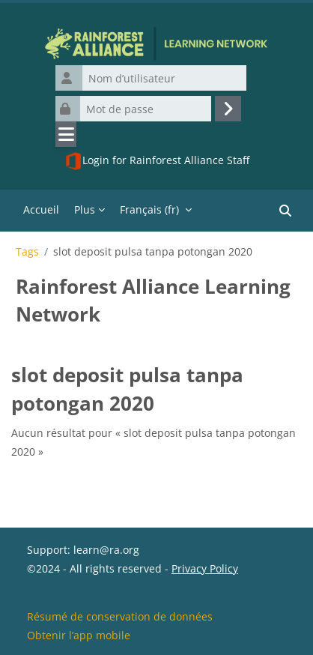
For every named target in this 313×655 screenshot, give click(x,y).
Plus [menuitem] (84, 209)
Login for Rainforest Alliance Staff (156, 161)
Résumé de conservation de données (120, 616)
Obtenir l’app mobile (78, 635)
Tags (27, 252)
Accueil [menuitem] (41, 209)
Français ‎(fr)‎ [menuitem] (149, 209)
